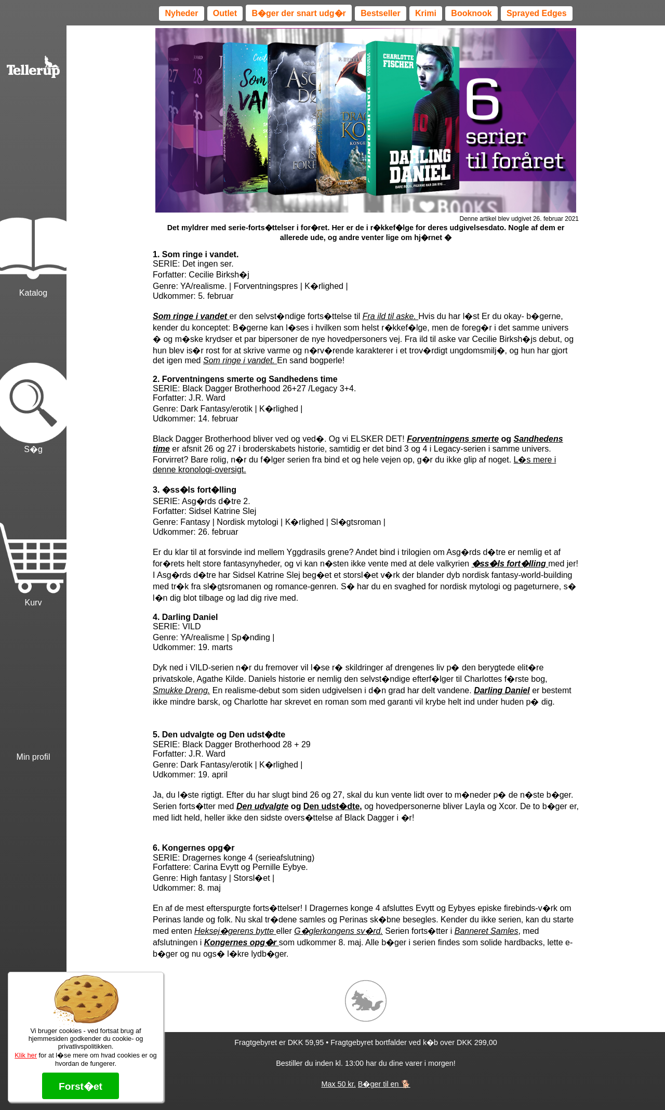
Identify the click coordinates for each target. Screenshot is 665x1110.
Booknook (471, 13)
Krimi (425, 13)
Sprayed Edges (537, 13)
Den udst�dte (331, 806)
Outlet (225, 13)
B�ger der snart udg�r (298, 13)
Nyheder (181, 13)
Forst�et (80, 1086)
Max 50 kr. (338, 1084)
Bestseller (381, 13)
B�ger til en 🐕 (384, 1084)
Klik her (26, 1055)
